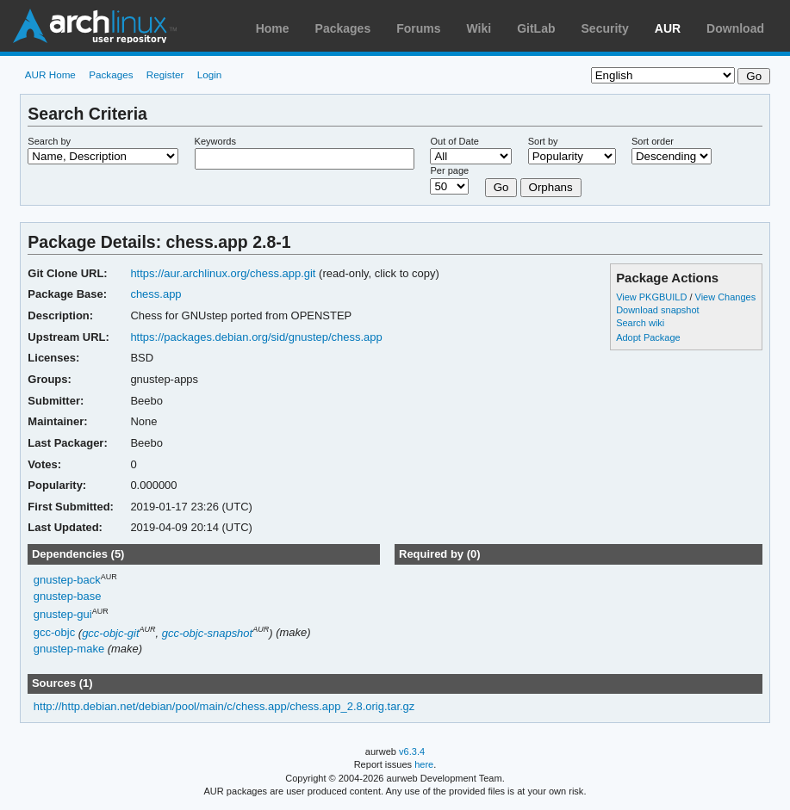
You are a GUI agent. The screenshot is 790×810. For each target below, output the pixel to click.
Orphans (551, 187)
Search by (49, 141)
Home (272, 28)
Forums (418, 28)
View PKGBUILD (652, 297)
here (423, 764)
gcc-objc (54, 633)
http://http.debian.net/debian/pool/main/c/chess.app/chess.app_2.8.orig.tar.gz (224, 706)
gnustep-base (68, 596)
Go (501, 187)
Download (735, 28)
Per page (449, 170)
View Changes (725, 297)
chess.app (155, 294)
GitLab (536, 28)
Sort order (652, 141)
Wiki (479, 28)
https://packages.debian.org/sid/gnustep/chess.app (256, 337)
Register (165, 74)
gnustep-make (69, 648)
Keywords (215, 141)
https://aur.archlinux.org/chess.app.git (222, 273)
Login (209, 74)
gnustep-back (67, 580)
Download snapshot (657, 310)
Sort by (543, 141)
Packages (343, 28)
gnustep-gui (63, 614)
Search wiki (640, 323)
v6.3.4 (412, 751)
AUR (668, 28)
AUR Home (50, 74)
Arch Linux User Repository (95, 26)
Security (605, 28)
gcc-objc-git (110, 633)
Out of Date (454, 141)
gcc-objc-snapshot (207, 633)
